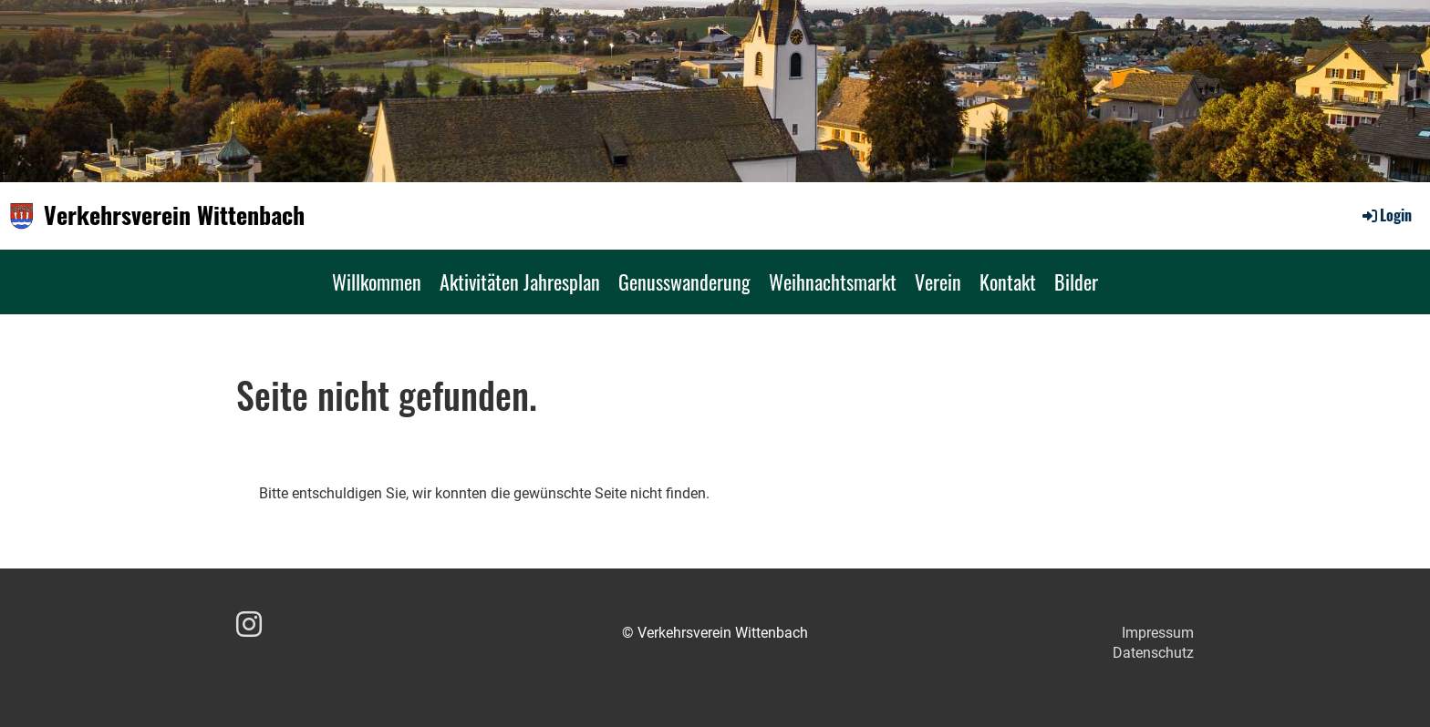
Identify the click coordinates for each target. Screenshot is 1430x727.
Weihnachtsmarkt (832, 281)
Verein (938, 281)
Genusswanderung (684, 281)
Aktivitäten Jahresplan (520, 281)
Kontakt (1007, 281)
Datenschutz (1153, 652)
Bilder (1076, 281)
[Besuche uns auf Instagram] (249, 625)
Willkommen (376, 281)
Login (1386, 215)
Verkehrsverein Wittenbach (174, 215)
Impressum (1158, 632)
